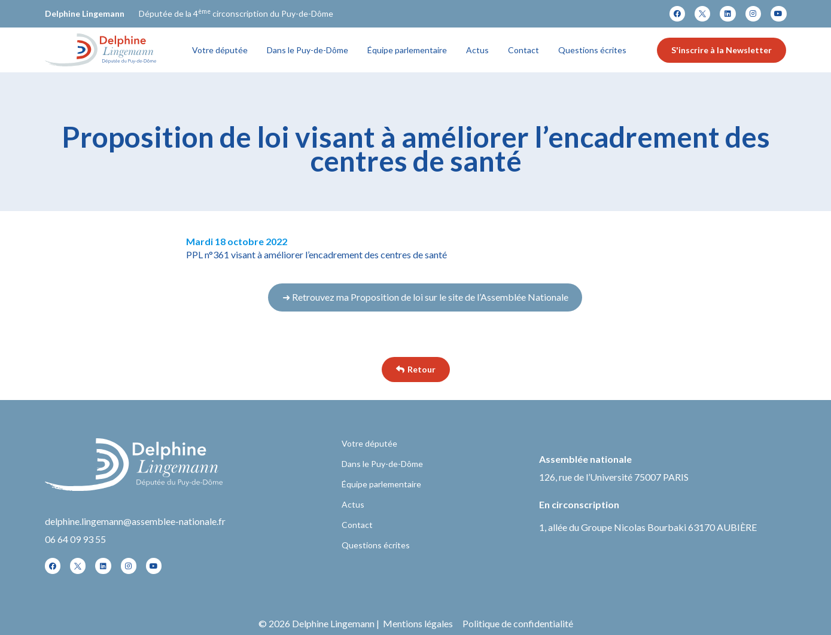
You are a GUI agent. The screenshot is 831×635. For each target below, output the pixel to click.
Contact (523, 50)
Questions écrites (592, 50)
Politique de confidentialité (517, 623)
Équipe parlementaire (407, 50)
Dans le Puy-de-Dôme (307, 50)
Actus (477, 50)
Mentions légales (418, 623)
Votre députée (220, 50)
